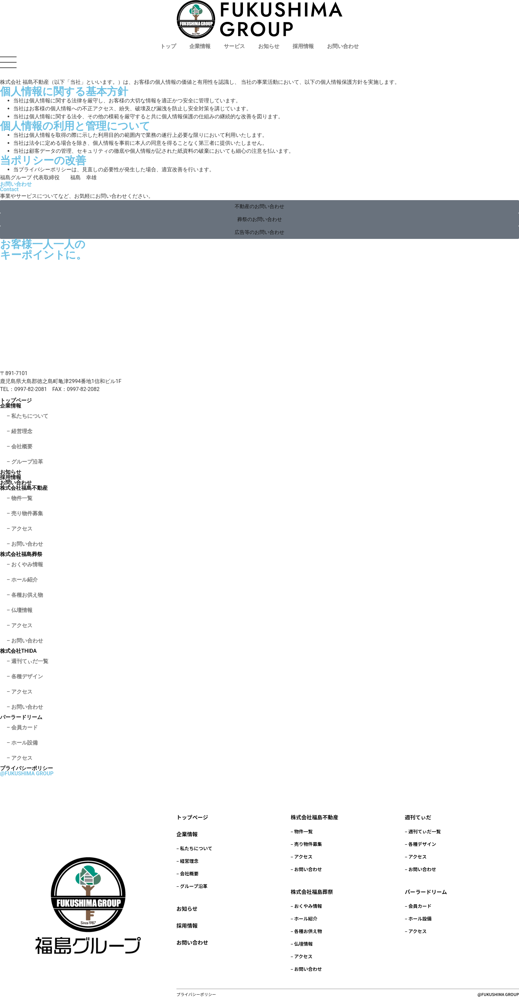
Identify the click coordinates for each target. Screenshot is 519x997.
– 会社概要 (19, 446)
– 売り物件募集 (25, 513)
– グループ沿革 (25, 462)
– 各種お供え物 (25, 595)
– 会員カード (22, 727)
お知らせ (268, 46)
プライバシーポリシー (26, 768)
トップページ (16, 400)
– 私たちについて (27, 416)
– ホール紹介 (22, 580)
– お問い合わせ (25, 544)
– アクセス (19, 529)
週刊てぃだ (418, 817)
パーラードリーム (21, 717)
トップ (168, 46)
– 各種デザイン (25, 676)
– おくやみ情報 (25, 564)
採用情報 (303, 46)
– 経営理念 (19, 431)
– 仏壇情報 (19, 610)
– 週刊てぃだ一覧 (27, 661)
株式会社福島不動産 (24, 488)
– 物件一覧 (19, 498)
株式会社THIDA (18, 651)
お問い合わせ (343, 46)
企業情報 (200, 46)
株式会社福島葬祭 (21, 554)
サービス (234, 46)
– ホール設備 (22, 743)
